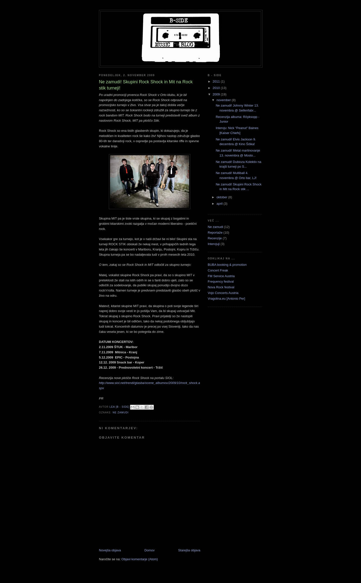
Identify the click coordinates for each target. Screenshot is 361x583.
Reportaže (215, 232)
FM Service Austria (221, 276)
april (220, 203)
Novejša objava (110, 550)
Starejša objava (189, 550)
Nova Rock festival (221, 287)
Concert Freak (218, 270)
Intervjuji (214, 244)
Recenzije (215, 238)
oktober (222, 197)
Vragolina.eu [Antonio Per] (226, 298)
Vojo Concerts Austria (223, 293)
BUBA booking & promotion (227, 265)
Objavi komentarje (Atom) (139, 559)
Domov (149, 550)
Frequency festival (221, 281)
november (224, 100)
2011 (217, 81)
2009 (217, 94)
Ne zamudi (121, 412)
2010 (217, 88)
